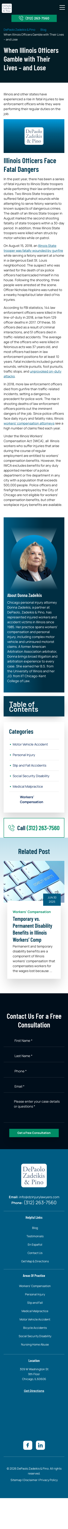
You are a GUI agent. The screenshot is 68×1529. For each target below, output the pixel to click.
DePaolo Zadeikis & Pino (19, 30)
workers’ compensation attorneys (29, 423)
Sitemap (16, 1480)
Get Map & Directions (35, 1261)
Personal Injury (24, 755)
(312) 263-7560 (37, 18)
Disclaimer (30, 1480)
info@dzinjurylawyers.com (39, 1197)
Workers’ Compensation (31, 799)
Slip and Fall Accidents (29, 765)
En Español (35, 1245)
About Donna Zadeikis (24, 595)
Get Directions (34, 1391)
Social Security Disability (31, 776)
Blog (43, 30)
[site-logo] (7, 8)
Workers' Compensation (32, 912)
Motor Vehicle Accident (30, 744)
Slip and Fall (35, 1303)
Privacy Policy (48, 1480)
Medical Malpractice (28, 786)
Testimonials (35, 1236)
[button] (62, 8)
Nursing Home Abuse (35, 1344)
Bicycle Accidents (35, 1328)
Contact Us (35, 1253)
